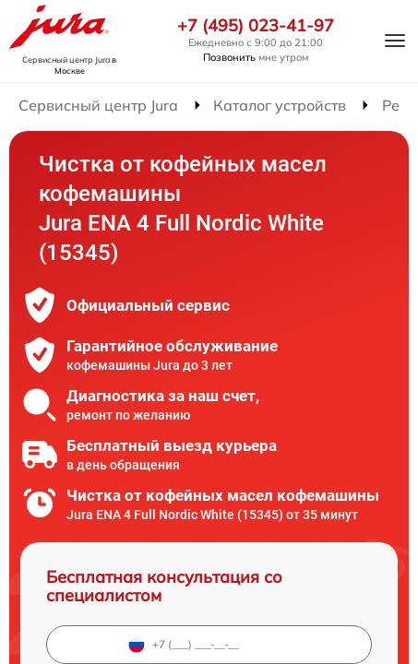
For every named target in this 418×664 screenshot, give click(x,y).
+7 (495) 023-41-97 (255, 26)
